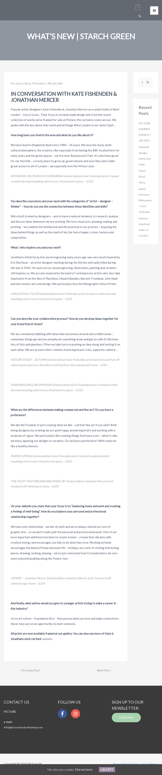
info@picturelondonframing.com (24, 727)
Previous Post (29, 670)
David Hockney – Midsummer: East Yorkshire (145, 200)
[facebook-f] (64, 714)
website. (47, 639)
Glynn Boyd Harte (142, 176)
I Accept (107, 769)
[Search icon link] (140, 16)
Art (13, 83)
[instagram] (76, 714)
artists (20, 83)
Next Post (104, 670)
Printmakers (40, 83)
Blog (29, 83)
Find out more (84, 769)
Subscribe (126, 718)
